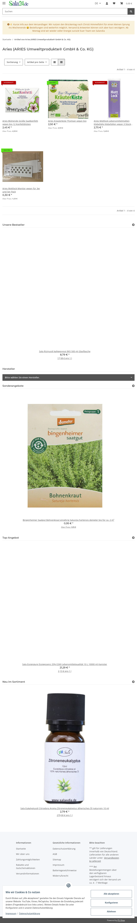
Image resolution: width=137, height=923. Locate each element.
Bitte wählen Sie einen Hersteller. (22, 377)
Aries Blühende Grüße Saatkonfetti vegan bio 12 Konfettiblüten (20, 122)
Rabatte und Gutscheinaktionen (25, 866)
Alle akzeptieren (109, 894)
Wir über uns (22, 854)
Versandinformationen (27, 873)
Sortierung (12, 62)
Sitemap (57, 859)
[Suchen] (65, 11)
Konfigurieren (109, 902)
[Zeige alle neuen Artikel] (133, 681)
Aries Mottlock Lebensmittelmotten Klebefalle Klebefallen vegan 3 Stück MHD (112, 122)
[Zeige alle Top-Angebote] (133, 537)
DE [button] (96, 3)
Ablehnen (109, 911)
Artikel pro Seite (35, 62)
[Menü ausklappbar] (3, 2)
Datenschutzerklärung (31, 913)
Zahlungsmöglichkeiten (28, 859)
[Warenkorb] (126, 3)
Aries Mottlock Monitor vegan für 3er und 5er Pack (21, 190)
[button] (106, 3)
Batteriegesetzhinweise (65, 870)
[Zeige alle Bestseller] (133, 224)
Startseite (21, 848)
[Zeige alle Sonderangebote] (133, 385)
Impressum (12, 913)
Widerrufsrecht (60, 875)
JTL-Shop (121, 920)
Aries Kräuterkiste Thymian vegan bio (67, 120)
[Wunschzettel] (114, 3)
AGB (55, 854)
